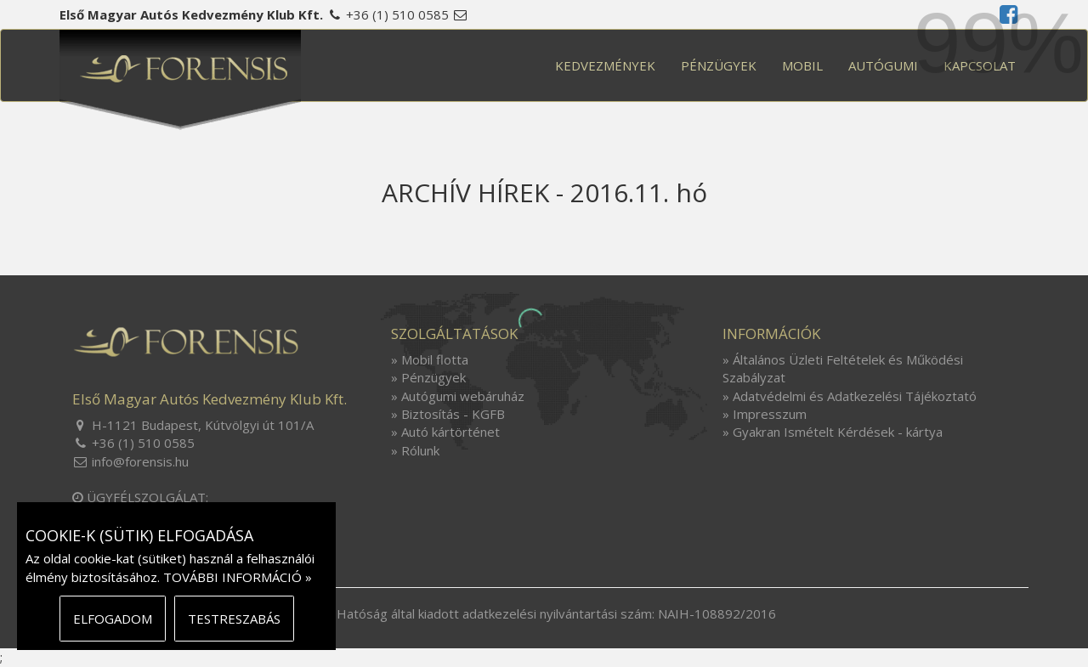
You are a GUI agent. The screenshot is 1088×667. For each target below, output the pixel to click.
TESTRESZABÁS (234, 618)
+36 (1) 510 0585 (397, 14)
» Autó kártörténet (445, 431)
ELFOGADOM (112, 618)
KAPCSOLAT (980, 65)
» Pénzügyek (428, 377)
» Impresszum (764, 413)
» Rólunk (415, 450)
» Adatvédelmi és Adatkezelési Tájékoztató (849, 395)
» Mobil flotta (429, 359)
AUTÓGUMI (883, 65)
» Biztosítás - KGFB (448, 413)
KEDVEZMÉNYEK (605, 65)
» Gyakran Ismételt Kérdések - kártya (832, 431)
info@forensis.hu (140, 461)
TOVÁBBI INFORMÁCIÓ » (237, 576)
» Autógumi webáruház (457, 395)
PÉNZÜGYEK (718, 65)
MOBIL (802, 65)
